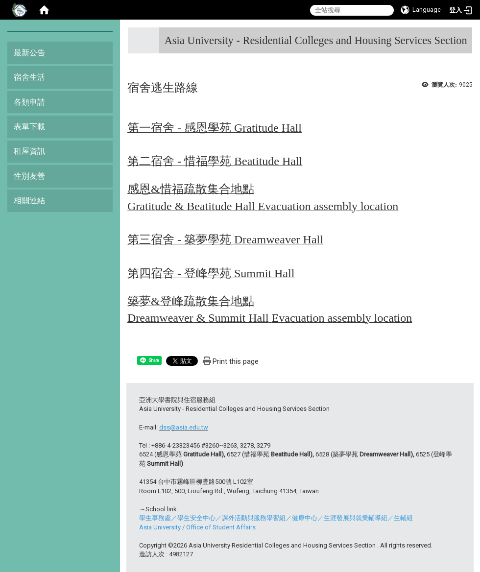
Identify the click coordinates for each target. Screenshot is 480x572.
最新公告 (29, 52)
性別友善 (29, 176)
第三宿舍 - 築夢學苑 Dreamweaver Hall (225, 239)
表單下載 (29, 126)
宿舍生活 (29, 77)
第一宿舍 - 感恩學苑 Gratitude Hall (214, 127)
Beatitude (256, 161)
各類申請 (29, 102)
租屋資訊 (29, 151)
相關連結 (29, 200)
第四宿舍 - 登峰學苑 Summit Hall (210, 273)
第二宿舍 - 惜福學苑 (180, 161)
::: (463, 36)
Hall (290, 161)
